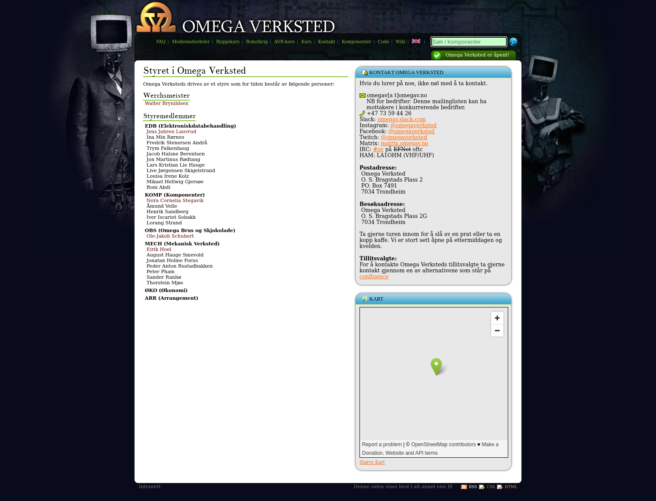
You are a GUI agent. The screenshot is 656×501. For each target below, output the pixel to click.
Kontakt (326, 41)
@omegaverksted (413, 125)
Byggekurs (228, 41)
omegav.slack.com (401, 119)
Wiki (400, 41)
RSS (473, 487)
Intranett (150, 486)
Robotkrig (257, 41)
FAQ (161, 41)
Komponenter (356, 41)
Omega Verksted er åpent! (477, 55)
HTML (511, 487)
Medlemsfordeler (191, 41)
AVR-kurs (284, 41)
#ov (378, 149)
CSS (491, 487)
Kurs (306, 41)
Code (383, 41)
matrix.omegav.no (404, 143)
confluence (374, 277)
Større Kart (372, 462)
